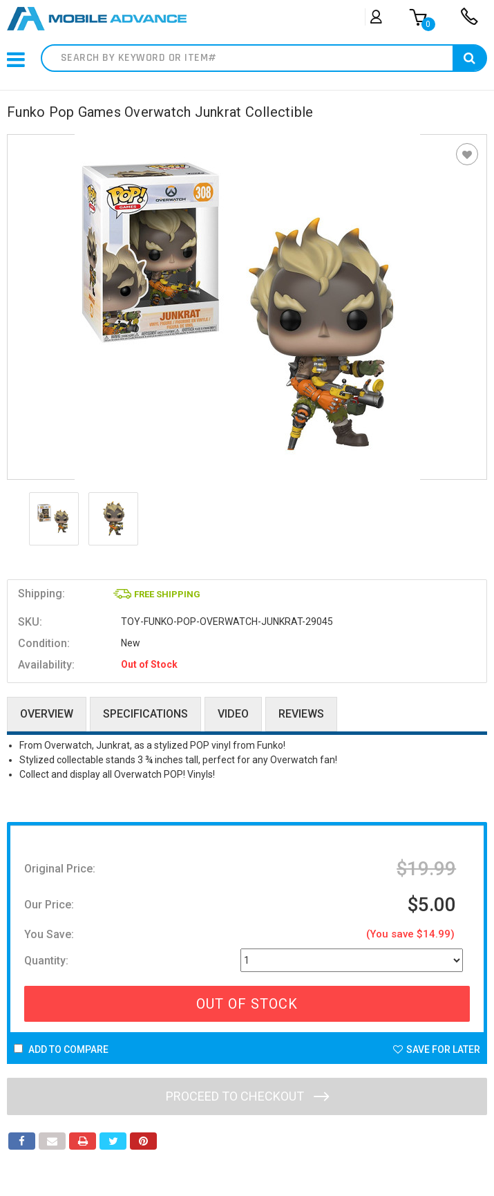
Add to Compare (61, 1049)
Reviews (301, 713)
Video (233, 713)
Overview (46, 713)
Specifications (145, 713)
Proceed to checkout (247, 1096)
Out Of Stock (247, 1004)
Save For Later (436, 1049)
